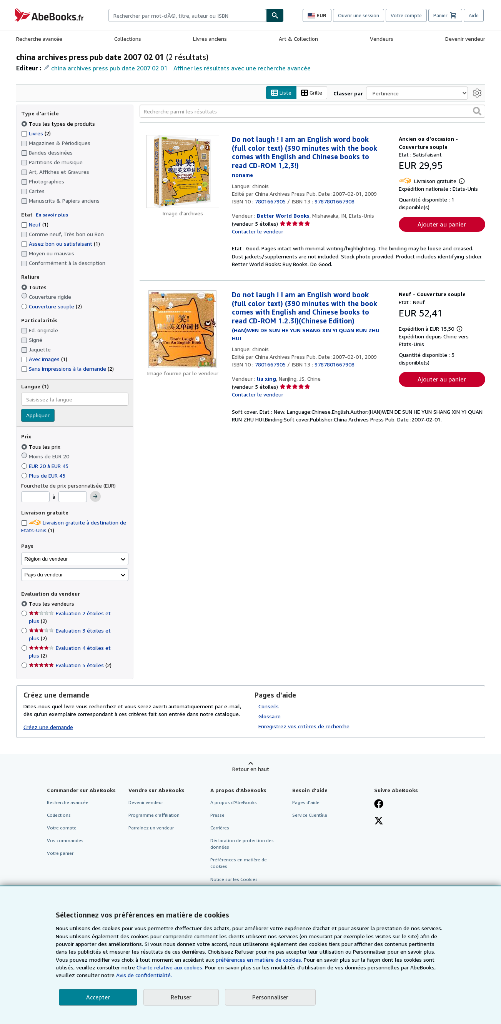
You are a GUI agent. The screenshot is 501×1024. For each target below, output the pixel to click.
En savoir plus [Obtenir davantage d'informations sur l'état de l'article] (52, 215)
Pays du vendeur (44, 575)
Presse (217, 815)
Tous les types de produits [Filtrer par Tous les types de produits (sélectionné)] (59, 123)
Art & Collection (298, 38)
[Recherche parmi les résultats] (312, 111)
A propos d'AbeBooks (233, 802)
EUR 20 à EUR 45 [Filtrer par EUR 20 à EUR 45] (45, 466)
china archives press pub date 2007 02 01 (109, 68)
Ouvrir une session (358, 15)
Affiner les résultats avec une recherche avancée (242, 68)
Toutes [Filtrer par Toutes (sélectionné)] (34, 287)
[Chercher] (274, 15)
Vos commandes (65, 840)
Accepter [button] (98, 997)
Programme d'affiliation (154, 815)
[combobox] (187, 15)
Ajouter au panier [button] (442, 224)
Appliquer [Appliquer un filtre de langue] (38, 415)
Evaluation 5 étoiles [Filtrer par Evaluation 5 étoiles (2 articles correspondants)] (70, 665)
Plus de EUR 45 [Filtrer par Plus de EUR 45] (44, 475)
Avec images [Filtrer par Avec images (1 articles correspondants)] (44, 359)
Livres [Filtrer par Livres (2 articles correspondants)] (36, 133)
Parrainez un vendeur (151, 828)
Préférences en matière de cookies (238, 863)
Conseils (268, 706)
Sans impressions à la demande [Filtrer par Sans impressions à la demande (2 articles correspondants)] (67, 368)
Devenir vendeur (465, 38)
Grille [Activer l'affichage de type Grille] (311, 93)
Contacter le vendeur (257, 231)
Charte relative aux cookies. (170, 967)
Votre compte (406, 15)
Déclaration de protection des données (242, 844)
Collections (127, 38)
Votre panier (60, 853)
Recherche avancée (39, 38)
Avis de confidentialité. (144, 975)
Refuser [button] (181, 997)
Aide (474, 15)
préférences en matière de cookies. (259, 959)
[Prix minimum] (35, 496)
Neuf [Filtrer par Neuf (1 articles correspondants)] (34, 224)
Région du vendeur (46, 559)
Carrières (219, 828)
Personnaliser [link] (270, 997)
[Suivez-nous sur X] (378, 821)
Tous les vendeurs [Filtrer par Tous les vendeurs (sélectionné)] (52, 603)
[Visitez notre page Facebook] (378, 804)
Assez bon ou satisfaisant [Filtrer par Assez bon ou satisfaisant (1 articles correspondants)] (60, 243)
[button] (477, 111)
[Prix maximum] (72, 496)
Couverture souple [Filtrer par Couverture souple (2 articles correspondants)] (51, 306)
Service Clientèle (309, 815)
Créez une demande (48, 727)
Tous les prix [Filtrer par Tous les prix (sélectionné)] (41, 446)
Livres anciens (210, 38)
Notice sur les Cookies (234, 879)
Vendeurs (381, 38)
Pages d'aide (306, 802)
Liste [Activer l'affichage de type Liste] (281, 93)
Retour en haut (250, 769)
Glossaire (269, 716)
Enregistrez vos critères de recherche (304, 726)
